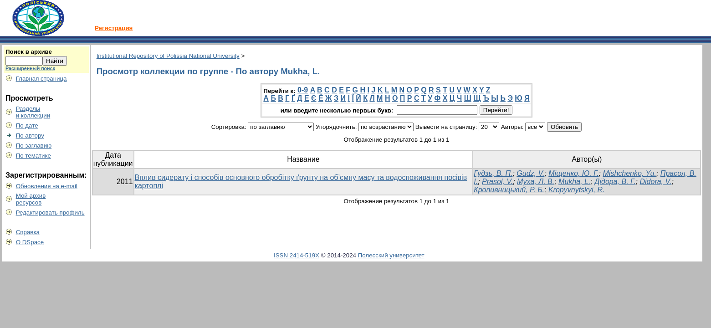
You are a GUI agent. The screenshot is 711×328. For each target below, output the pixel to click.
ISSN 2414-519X (296, 255)
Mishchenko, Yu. (629, 173)
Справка (28, 232)
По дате (27, 125)
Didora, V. (655, 181)
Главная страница (41, 78)
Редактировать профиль (50, 212)
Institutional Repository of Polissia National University (168, 55)
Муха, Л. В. (535, 181)
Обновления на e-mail (46, 186)
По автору (30, 135)
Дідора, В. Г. (614, 181)
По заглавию (34, 145)
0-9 (302, 90)
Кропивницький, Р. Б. (509, 190)
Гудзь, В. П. (493, 173)
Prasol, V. (497, 181)
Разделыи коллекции (33, 112)
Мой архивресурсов (31, 199)
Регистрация (114, 28)
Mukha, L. (574, 181)
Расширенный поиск (30, 68)
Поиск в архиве (28, 51)
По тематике (33, 155)
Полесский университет (391, 255)
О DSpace (30, 242)
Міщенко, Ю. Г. (573, 173)
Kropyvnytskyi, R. (576, 190)
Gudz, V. (530, 173)
